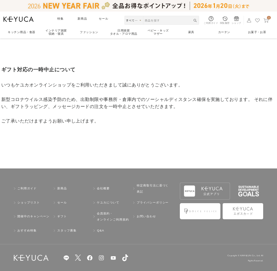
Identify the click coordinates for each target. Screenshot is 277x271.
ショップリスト (28, 202)
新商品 (82, 18)
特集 (60, 18)
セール (103, 18)
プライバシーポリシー (153, 202)
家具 (191, 32)
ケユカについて (108, 202)
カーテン (224, 32)
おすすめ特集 (27, 230)
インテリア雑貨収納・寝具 (56, 32)
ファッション (89, 32)
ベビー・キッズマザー (158, 32)
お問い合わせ (146, 216)
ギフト (62, 216)
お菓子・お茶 (257, 32)
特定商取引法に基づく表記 (153, 188)
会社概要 (103, 188)
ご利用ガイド (27, 188)
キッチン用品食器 (21, 32)
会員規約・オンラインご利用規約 (113, 216)
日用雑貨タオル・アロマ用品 (123, 32)
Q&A (100, 230)
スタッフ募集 (67, 230)
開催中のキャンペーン (33, 216)
